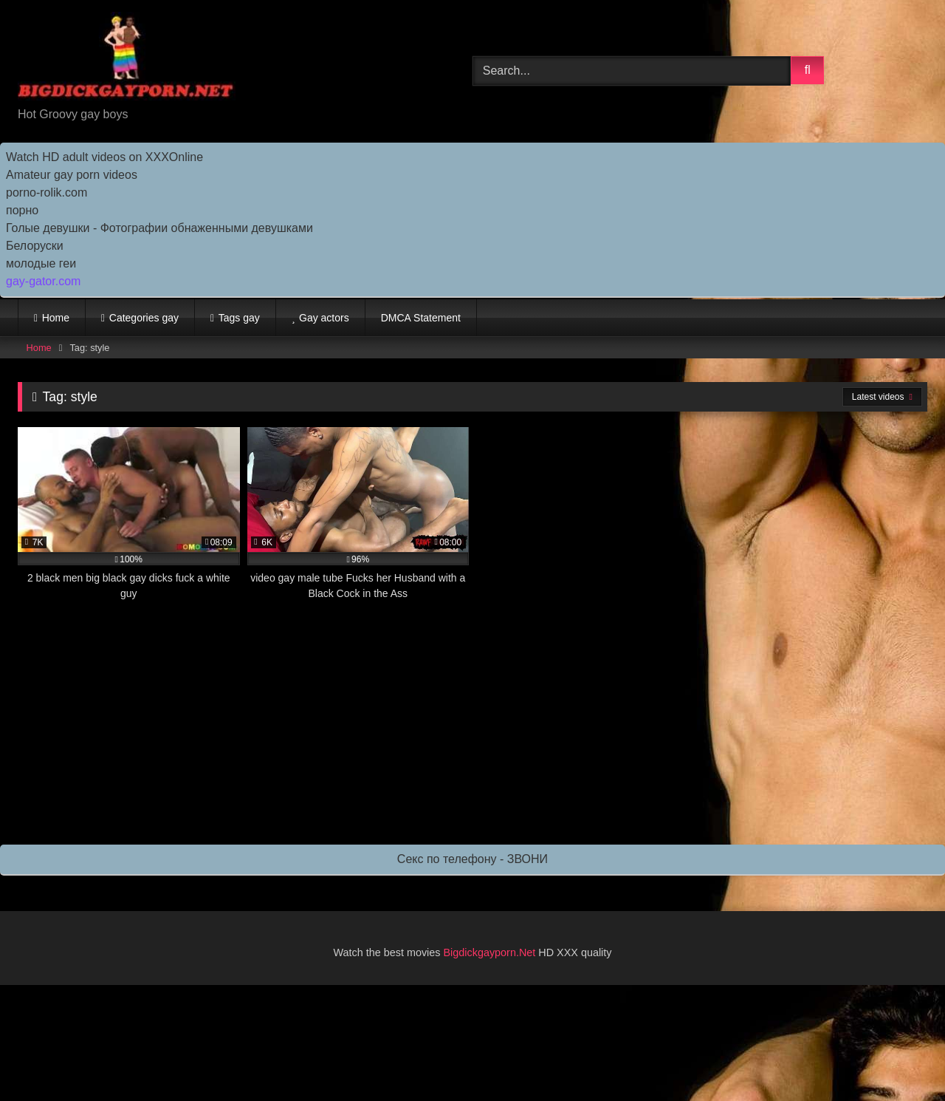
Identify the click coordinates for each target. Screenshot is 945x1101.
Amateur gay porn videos (71, 174)
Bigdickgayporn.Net (491, 952)
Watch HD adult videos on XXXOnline (104, 157)
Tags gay (239, 318)
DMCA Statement (421, 318)
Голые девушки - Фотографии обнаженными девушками (159, 228)
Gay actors (324, 318)
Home (55, 318)
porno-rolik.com (46, 192)
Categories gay (144, 318)
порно (22, 210)
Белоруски (34, 245)
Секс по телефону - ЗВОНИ (472, 859)
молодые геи (41, 263)
